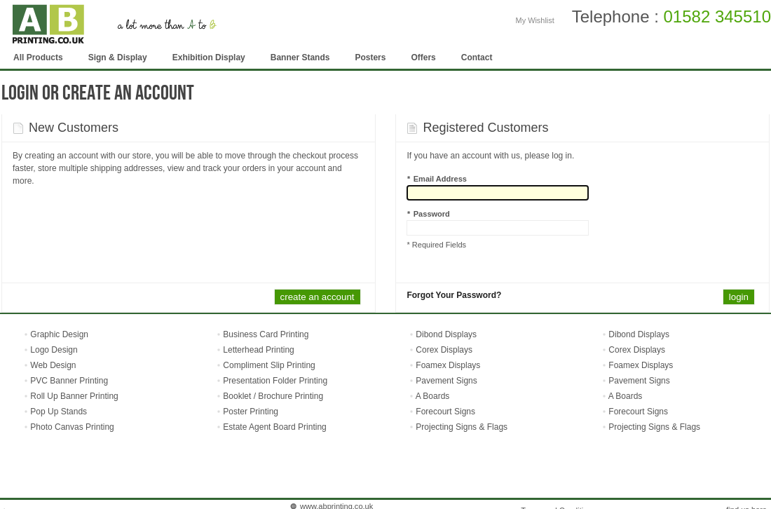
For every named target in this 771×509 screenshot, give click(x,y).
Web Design (52, 365)
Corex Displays (444, 350)
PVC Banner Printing (68, 381)
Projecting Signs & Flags (461, 427)
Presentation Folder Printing (275, 381)
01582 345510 (718, 16)
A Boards (433, 396)
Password (428, 214)
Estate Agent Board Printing (274, 427)
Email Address (437, 179)
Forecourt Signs (445, 411)
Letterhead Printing (258, 350)
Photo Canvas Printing (71, 427)
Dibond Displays (446, 334)
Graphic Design (58, 334)
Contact (477, 57)
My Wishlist (535, 20)
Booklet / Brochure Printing (273, 396)
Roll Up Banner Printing (73, 396)
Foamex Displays (448, 365)
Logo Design (53, 350)
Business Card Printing (264, 334)
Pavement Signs (446, 381)
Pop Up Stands (57, 411)
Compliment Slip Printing (269, 365)
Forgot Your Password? (454, 295)
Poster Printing (250, 411)
